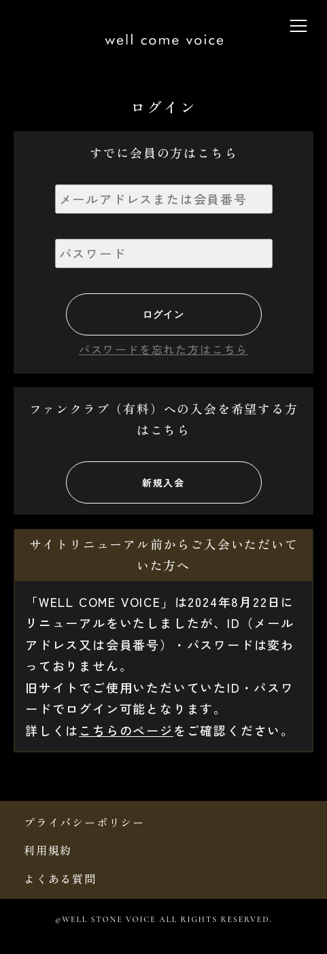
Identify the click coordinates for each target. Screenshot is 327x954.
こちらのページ (126, 730)
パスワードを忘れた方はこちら (163, 349)
